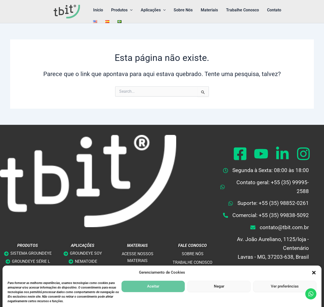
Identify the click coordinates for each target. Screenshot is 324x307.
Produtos (122, 10)
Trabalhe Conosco (242, 10)
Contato (274, 10)
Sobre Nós (183, 10)
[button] (130, 10)
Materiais (209, 10)
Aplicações (153, 10)
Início (98, 10)
